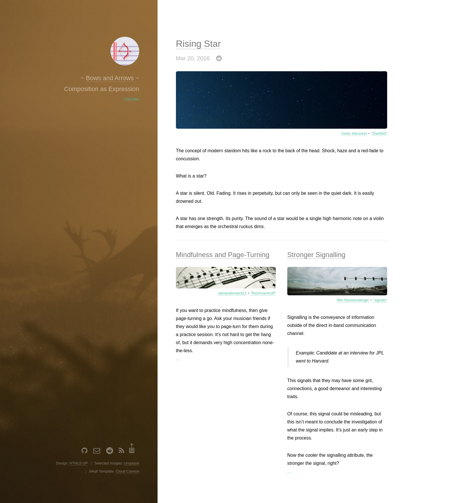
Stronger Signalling (316, 255)
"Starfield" (379, 133)
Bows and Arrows (110, 78)
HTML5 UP (78, 463)
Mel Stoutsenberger (353, 300)
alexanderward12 (232, 293)
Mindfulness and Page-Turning (222, 255)
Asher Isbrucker (354, 133)
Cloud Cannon (127, 471)
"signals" (380, 300)
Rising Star (198, 43)
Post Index (131, 99)
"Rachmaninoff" (263, 293)
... (178, 358)
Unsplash (131, 463)
